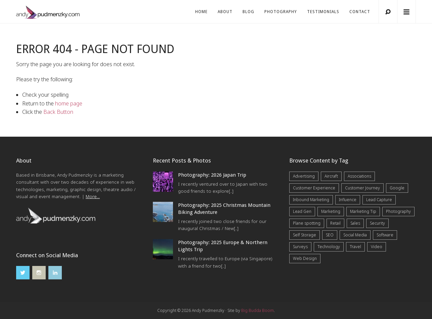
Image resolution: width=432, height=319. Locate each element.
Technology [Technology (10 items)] (328, 246)
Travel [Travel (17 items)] (355, 246)
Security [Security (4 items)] (377, 223)
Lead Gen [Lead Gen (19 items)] (302, 211)
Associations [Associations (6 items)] (359, 176)
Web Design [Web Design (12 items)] (305, 258)
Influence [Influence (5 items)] (347, 199)
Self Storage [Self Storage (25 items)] (304, 235)
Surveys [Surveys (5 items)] (300, 246)
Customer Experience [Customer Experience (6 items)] (314, 188)
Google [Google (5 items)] (397, 188)
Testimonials (323, 11)
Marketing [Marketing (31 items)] (330, 211)
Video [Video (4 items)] (376, 246)
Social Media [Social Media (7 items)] (355, 235)
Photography (280, 11)
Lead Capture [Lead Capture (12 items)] (379, 199)
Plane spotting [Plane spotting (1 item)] (306, 223)
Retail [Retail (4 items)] (335, 223)
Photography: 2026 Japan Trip (212, 175)
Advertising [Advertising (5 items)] (304, 176)
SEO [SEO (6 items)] (330, 235)
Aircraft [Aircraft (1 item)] (331, 176)
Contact (359, 11)
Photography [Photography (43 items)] (398, 211)
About (225, 11)
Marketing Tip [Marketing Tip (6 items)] (363, 211)
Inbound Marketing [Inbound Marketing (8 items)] (311, 199)
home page (68, 103)
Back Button (58, 112)
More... (93, 196)
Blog (248, 11)
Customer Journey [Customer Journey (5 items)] (362, 188)
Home (201, 11)
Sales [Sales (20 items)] (355, 223)
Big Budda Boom (257, 310)
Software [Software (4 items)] (385, 235)
